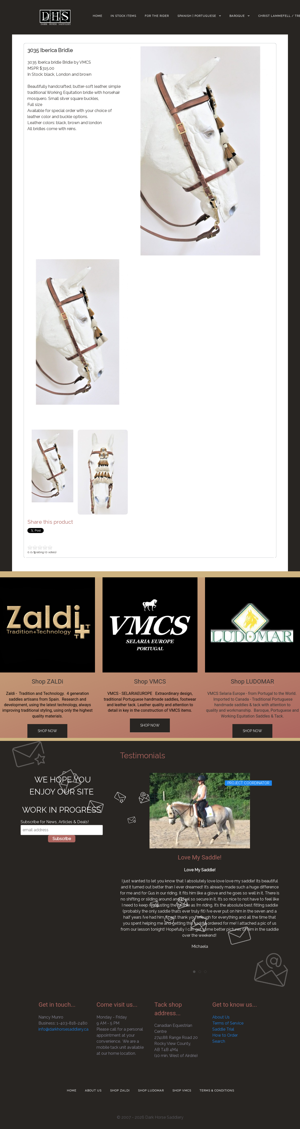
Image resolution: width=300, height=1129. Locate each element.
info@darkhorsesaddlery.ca (63, 1029)
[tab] (194, 971)
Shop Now (47, 731)
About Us (221, 1017)
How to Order (225, 1035)
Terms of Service (227, 1023)
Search (218, 1041)
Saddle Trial (223, 1029)
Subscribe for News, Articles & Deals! (55, 821)
